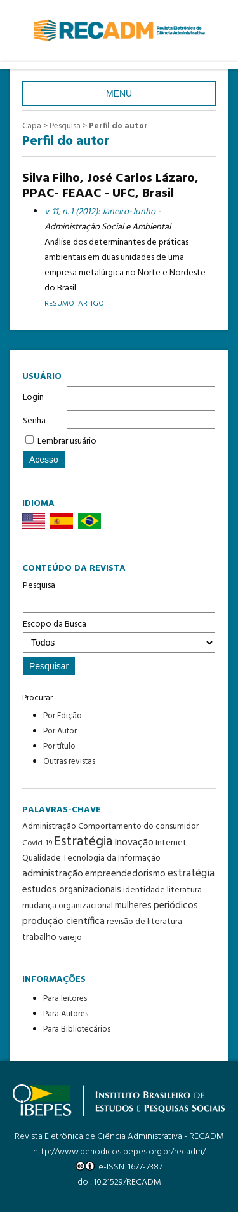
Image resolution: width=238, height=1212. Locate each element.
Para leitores (65, 998)
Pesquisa (119, 595)
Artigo (91, 303)
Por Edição (62, 716)
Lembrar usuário (66, 441)
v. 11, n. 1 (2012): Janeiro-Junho (99, 212)
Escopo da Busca (119, 635)
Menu (119, 93)
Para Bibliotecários (76, 1029)
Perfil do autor (118, 126)
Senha (34, 421)
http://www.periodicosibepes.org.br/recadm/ (119, 1152)
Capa (31, 126)
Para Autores (65, 1014)
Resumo (59, 303)
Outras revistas (69, 761)
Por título (59, 746)
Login (33, 397)
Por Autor (60, 731)
